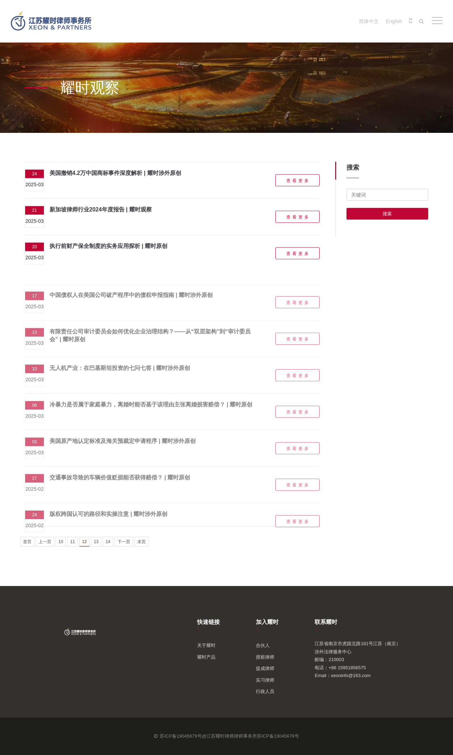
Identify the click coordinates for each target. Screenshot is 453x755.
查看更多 (298, 183)
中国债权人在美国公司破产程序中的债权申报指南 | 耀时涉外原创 (131, 302)
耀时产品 (206, 657)
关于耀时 (206, 645)
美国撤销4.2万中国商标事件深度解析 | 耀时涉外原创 (115, 176)
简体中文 (369, 21)
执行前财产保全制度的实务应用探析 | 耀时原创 (108, 249)
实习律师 (265, 680)
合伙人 (263, 645)
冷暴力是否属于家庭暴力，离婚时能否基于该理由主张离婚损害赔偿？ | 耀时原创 (151, 412)
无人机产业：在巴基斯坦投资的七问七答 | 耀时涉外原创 (120, 375)
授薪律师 (265, 657)
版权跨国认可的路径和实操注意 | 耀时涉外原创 (108, 521)
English (394, 21)
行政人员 (265, 691)
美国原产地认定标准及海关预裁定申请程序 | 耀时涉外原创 (123, 448)
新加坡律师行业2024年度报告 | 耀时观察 (101, 212)
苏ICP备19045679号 (278, 736)
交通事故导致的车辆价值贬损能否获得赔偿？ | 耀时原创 (120, 485)
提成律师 (265, 668)
